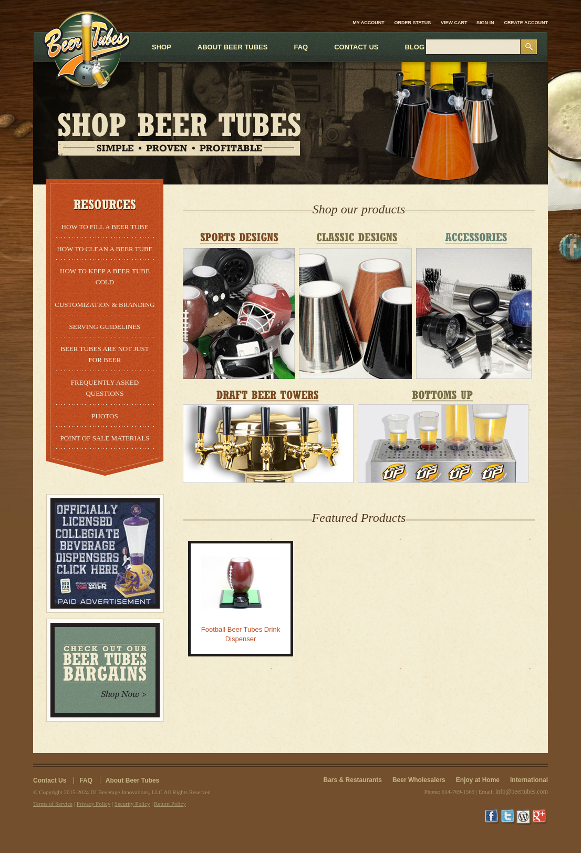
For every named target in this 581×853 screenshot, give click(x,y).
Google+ (540, 817)
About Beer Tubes (132, 780)
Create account (526, 22)
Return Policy (170, 803)
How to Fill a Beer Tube (105, 227)
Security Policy (132, 803)
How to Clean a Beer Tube (104, 249)
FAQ (85, 780)
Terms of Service (52, 803)
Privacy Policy (93, 803)
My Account (368, 22)
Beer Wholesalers (418, 780)
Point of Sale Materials (105, 438)
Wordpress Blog (524, 817)
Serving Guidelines (105, 327)
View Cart (455, 22)
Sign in (485, 22)
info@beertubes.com (521, 791)
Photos (104, 416)
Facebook (493, 817)
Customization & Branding (104, 305)
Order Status (413, 22)
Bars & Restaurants (353, 780)
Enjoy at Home (478, 780)
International (529, 780)
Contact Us (49, 780)
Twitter (508, 817)
